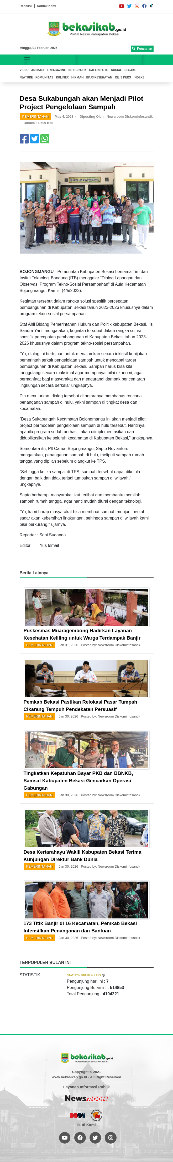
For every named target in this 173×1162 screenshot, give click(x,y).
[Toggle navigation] (27, 60)
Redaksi (26, 6)
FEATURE (26, 77)
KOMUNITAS (44, 77)
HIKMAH (77, 77)
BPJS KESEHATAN (99, 77)
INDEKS (139, 77)
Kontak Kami (46, 6)
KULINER (62, 77)
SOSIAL (116, 70)
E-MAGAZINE (56, 70)
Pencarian (142, 49)
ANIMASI (37, 70)
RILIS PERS (123, 77)
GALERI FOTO (98, 70)
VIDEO (24, 70)
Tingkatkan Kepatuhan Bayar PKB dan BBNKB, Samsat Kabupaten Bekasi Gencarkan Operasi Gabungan (78, 780)
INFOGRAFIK (78, 70)
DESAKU (130, 70)
